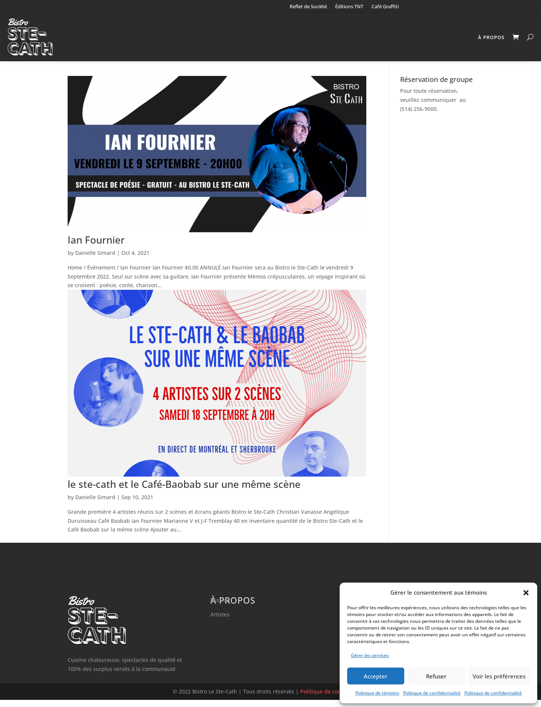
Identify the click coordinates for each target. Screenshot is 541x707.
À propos (491, 37)
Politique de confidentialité (432, 693)
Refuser (436, 676)
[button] (526, 592)
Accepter (375, 676)
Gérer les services (370, 655)
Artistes (220, 621)
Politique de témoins (377, 693)
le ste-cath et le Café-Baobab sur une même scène (184, 491)
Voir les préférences (499, 676)
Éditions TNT (349, 7)
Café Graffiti (385, 7)
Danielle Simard (95, 259)
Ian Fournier (96, 247)
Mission (220, 607)
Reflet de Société (308, 7)
